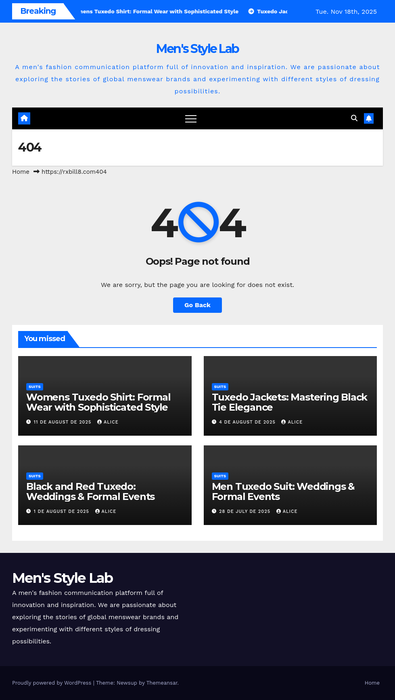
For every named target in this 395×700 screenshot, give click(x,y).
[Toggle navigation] (191, 118)
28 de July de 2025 (245, 511)
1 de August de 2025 (62, 511)
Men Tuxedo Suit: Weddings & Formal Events (283, 491)
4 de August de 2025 (248, 422)
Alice (108, 422)
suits (35, 386)
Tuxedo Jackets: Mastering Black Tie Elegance (290, 402)
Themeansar (162, 683)
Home (20, 171)
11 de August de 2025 (63, 422)
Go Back (197, 305)
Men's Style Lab (197, 48)
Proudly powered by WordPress (52, 683)
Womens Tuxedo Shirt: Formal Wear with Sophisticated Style (98, 402)
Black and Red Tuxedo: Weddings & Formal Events (90, 491)
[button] (354, 118)
